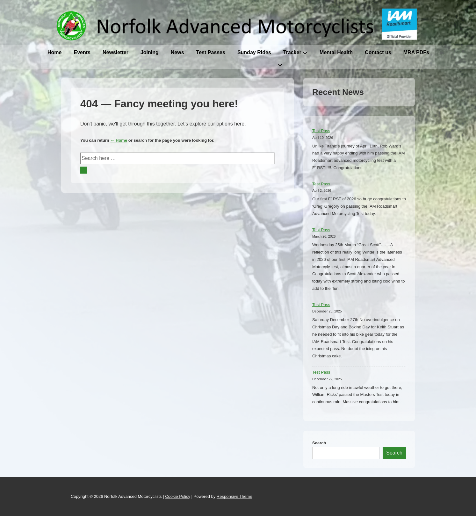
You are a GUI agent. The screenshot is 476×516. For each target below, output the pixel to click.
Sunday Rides (254, 52)
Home (54, 52)
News (177, 52)
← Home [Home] (118, 140)
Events (82, 52)
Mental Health (336, 52)
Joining (150, 52)
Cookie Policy (177, 496)
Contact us (378, 52)
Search (319, 443)
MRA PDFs (416, 52)
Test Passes (210, 52)
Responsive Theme (234, 496)
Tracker (295, 52)
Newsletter (115, 52)
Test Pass (321, 130)
